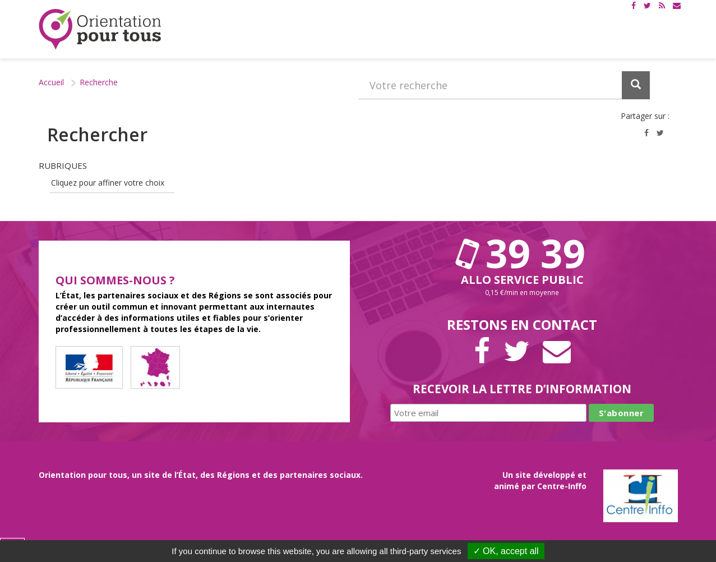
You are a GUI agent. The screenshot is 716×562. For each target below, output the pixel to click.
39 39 (522, 253)
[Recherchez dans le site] (504, 85)
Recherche (99, 82)
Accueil (51, 82)
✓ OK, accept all (506, 551)
